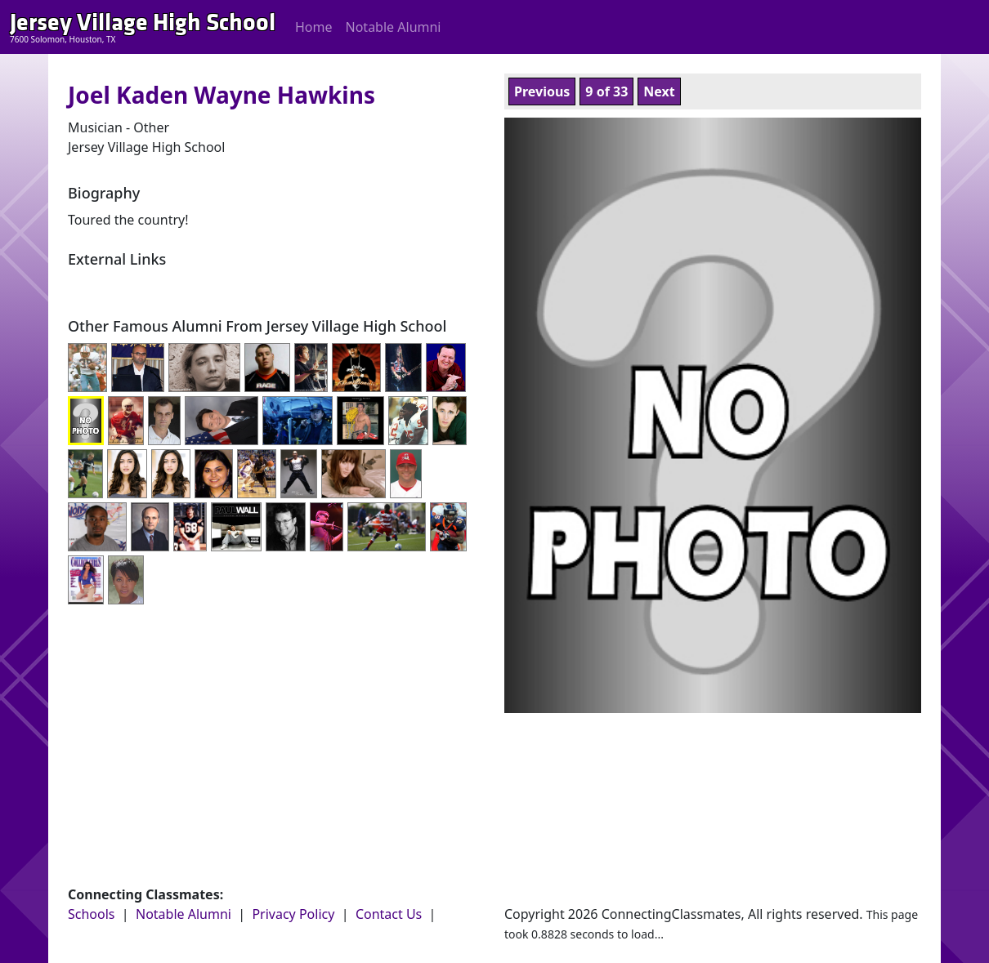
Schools (91, 914)
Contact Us (389, 914)
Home (314, 27)
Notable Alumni (393, 27)
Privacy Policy (293, 914)
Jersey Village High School (142, 22)
